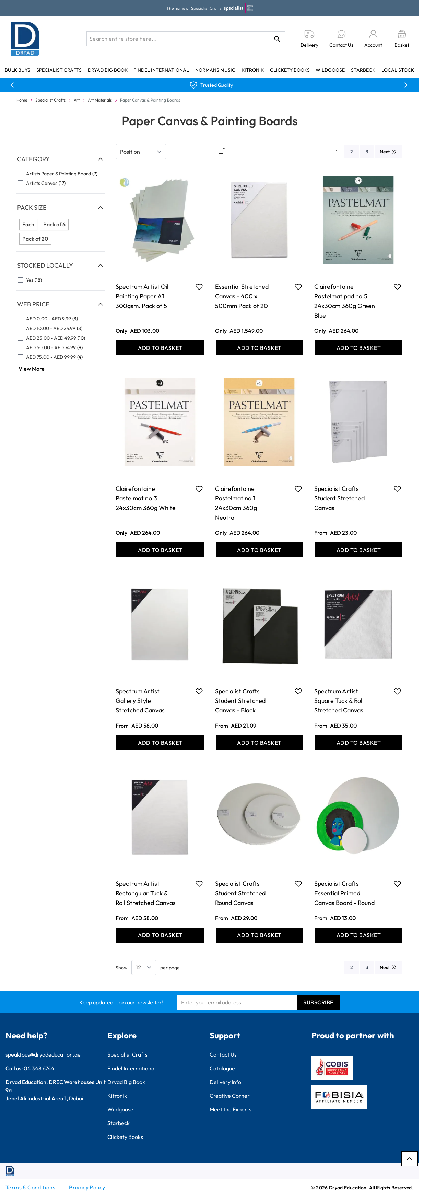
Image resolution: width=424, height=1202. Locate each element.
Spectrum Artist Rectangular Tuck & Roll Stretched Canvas (146, 893)
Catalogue (222, 1068)
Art (77, 100)
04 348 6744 (39, 1068)
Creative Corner (230, 1095)
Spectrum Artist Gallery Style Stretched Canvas (140, 700)
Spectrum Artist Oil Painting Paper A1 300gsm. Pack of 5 (142, 296)
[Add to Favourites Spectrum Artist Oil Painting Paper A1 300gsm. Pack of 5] (199, 287)
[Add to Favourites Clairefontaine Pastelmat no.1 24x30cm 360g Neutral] (298, 489)
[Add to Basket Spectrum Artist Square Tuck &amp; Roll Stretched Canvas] (358, 742)
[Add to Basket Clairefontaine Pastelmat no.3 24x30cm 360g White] (160, 549)
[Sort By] (141, 151)
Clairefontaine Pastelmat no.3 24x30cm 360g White (146, 498)
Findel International (161, 70)
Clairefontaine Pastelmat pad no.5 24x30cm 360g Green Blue (344, 301)
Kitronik (253, 70)
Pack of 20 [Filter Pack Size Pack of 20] (35, 238)
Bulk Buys (17, 70)
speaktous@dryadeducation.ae (43, 1054)
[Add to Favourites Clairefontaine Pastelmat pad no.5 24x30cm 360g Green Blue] (397, 287)
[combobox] (185, 38)
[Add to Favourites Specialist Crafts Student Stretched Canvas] (397, 489)
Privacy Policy (87, 1187)
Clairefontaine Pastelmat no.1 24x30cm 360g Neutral (236, 503)
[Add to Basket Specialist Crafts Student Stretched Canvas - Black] (259, 742)
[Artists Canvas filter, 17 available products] (60, 183)
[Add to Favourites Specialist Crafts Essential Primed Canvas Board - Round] (397, 884)
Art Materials (100, 100)
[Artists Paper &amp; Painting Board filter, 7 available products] (60, 173)
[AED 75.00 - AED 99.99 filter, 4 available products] (60, 357)
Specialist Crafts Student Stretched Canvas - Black (240, 700)
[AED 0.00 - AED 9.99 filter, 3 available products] (60, 318)
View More (32, 368)
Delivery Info (225, 1082)
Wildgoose (330, 70)
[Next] (388, 151)
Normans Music (215, 70)
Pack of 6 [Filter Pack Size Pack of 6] (54, 224)
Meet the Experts (230, 1109)
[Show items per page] (143, 967)
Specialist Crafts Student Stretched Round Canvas (240, 893)
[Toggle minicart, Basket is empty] (402, 39)
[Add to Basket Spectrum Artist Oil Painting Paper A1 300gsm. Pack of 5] (160, 347)
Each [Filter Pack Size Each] (28, 224)
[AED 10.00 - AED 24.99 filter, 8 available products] (60, 328)
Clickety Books (290, 70)
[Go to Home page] (25, 39)
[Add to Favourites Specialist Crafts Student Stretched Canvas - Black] (298, 691)
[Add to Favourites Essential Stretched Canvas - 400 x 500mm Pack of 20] (298, 287)
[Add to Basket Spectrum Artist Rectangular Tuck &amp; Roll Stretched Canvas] (160, 935)
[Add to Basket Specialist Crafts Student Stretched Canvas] (358, 549)
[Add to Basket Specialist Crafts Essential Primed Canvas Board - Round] (358, 935)
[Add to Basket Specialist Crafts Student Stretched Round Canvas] (259, 935)
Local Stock (397, 70)
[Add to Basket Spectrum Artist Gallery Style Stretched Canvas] (160, 742)
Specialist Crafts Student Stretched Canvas (339, 498)
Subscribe (318, 1002)
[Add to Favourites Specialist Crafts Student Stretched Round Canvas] (298, 884)
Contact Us (223, 1054)
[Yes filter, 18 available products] (60, 280)
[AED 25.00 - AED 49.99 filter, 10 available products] (60, 338)
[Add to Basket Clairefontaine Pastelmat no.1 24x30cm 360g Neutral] (259, 549)
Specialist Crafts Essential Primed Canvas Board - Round (344, 893)
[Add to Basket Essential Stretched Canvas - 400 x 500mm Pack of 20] (259, 347)
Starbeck (363, 70)
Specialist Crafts (59, 70)
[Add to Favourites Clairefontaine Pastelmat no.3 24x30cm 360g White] (199, 489)
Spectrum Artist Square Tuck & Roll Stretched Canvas (339, 700)
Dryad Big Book (108, 70)
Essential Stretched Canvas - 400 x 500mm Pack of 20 (242, 296)
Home (21, 100)
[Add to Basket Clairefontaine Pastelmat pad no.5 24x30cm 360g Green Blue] (358, 347)
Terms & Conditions (30, 1187)
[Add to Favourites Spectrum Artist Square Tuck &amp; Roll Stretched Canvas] (397, 691)
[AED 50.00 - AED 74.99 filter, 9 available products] (60, 347)
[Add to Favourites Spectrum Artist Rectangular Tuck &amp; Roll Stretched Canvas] (199, 884)
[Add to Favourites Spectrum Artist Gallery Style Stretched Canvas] (199, 691)
